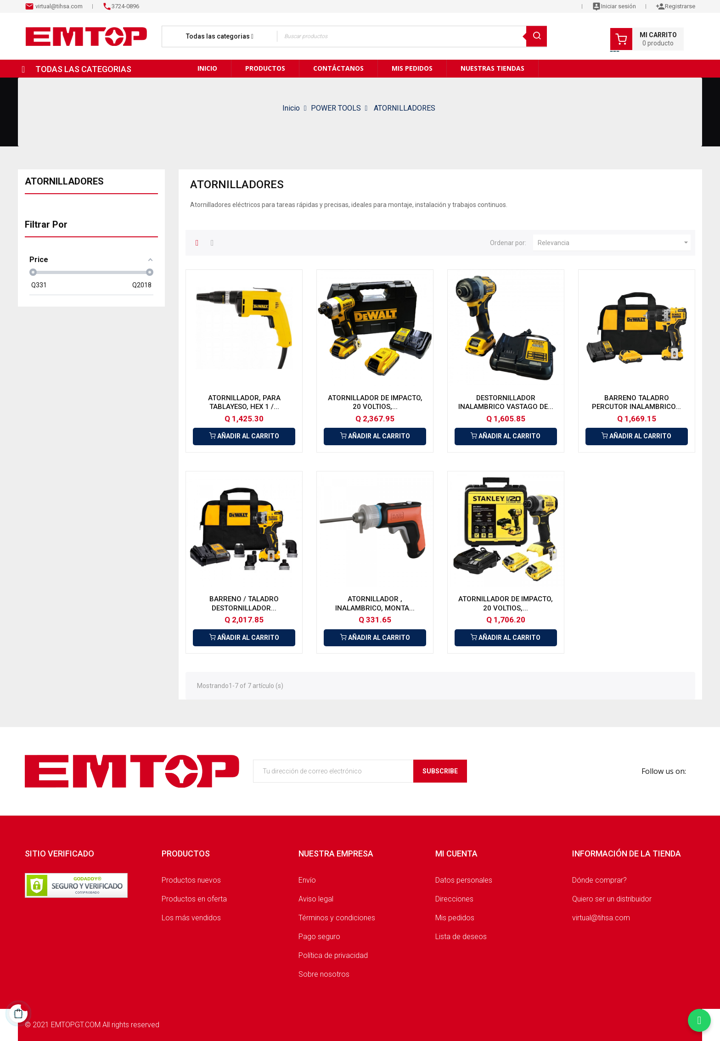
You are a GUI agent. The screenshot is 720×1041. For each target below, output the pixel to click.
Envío (307, 880)
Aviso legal (315, 899)
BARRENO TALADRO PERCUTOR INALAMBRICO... (636, 402)
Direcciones (454, 899)
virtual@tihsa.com (58, 6)
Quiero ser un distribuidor (612, 899)
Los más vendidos (191, 917)
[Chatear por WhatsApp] (699, 1020)
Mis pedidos (454, 917)
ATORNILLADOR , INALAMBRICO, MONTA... (375, 603)
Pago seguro (319, 936)
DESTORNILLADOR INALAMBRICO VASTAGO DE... (505, 402)
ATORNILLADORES (64, 181)
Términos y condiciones (336, 917)
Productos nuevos (191, 880)
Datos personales (463, 880)
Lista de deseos (461, 936)
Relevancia (614, 243)
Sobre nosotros (323, 974)
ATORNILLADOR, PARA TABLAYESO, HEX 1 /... (244, 402)
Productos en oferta (194, 899)
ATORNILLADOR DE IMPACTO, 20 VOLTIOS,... (375, 402)
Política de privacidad (333, 955)
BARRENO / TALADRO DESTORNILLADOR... (244, 603)
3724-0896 (125, 6)
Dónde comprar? (599, 880)
